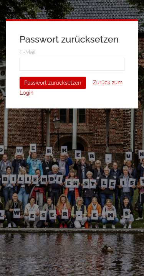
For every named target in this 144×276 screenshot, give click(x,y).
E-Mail (27, 52)
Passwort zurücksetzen (52, 83)
